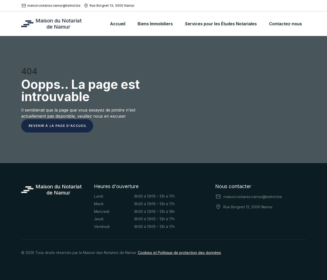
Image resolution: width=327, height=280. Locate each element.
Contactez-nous (285, 23)
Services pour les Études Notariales (221, 23)
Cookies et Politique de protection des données (179, 252)
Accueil (117, 23)
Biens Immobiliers (155, 23)
